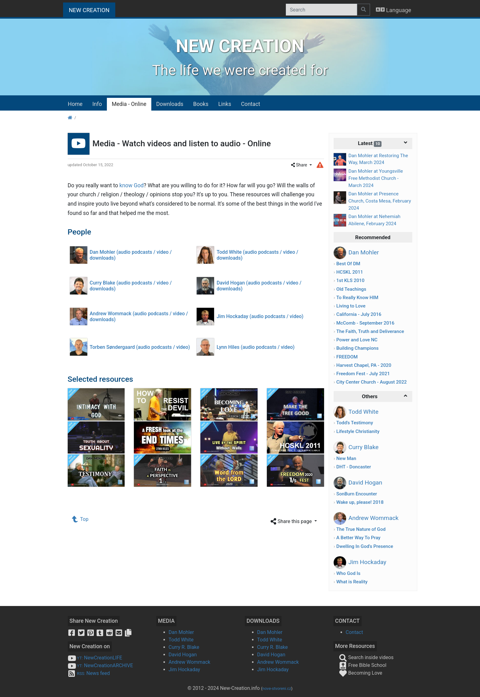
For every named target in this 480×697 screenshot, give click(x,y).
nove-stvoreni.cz (277, 688)
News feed (89, 673)
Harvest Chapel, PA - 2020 (363, 365)
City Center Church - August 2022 (371, 382)
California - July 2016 (358, 314)
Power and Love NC (356, 340)
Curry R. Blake (184, 647)
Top (80, 519)
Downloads (169, 104)
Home (75, 104)
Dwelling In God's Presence (364, 546)
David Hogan (183, 655)
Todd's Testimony (354, 423)
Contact (250, 104)
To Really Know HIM (357, 297)
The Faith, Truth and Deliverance (370, 331)
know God (131, 185)
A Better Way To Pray (358, 537)
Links (224, 104)
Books (200, 104)
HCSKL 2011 (349, 272)
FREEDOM (347, 357)
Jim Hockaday (184, 669)
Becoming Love (360, 673)
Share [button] (299, 164)
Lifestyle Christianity (357, 431)
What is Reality (351, 582)
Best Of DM (348, 263)
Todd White (181, 640)
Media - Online (129, 104)
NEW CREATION (92, 9)
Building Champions (357, 348)
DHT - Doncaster (353, 467)
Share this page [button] (292, 521)
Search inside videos (366, 657)
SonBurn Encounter (356, 494)
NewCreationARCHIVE (100, 665)
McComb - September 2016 (365, 323)
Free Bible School (362, 665)
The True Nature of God (361, 529)
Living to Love (350, 306)
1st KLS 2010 (350, 280)
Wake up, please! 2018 (359, 502)
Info (97, 104)
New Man (346, 458)
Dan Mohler (181, 632)
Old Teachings (351, 289)
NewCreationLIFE (95, 658)
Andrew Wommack (189, 662)
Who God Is (348, 573)
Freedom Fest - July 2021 (363, 373)
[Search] (321, 10)
